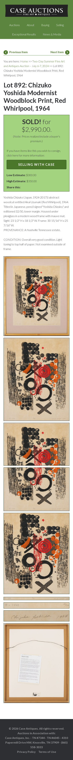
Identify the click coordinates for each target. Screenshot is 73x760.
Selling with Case (36, 164)
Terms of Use (47, 751)
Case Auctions (36, 11)
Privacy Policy (26, 751)
